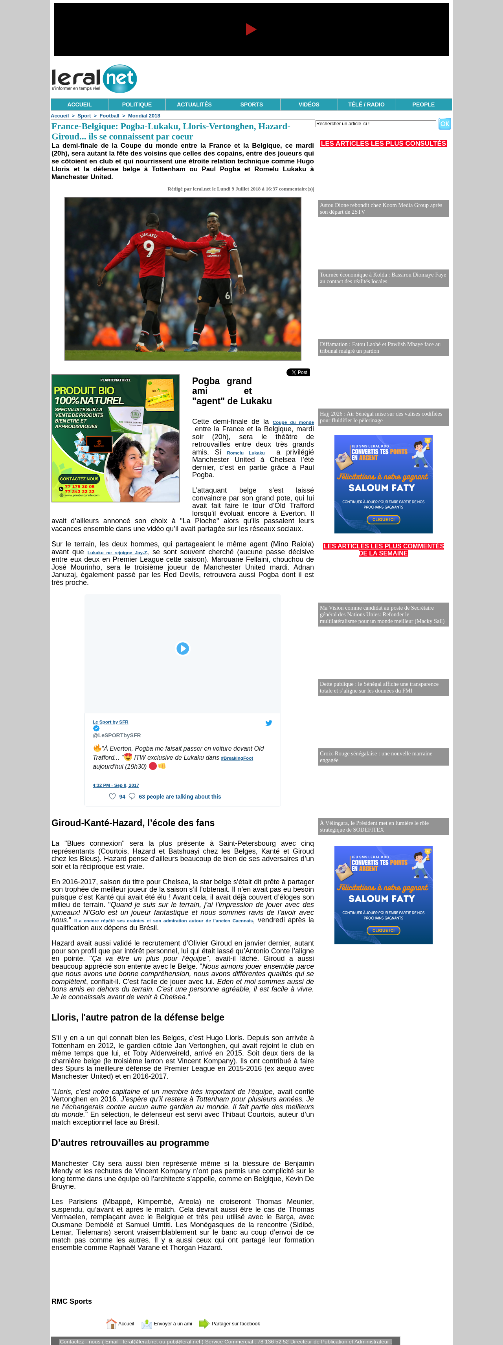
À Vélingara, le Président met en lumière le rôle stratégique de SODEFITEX (372, 827)
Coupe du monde (294, 422)
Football (109, 116)
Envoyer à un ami (163, 1315)
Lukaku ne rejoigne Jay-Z (111, 552)
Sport (84, 116)
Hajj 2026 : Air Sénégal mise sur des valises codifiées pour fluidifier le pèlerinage (379, 417)
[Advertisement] (309, 76)
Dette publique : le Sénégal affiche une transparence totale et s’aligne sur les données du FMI (377, 688)
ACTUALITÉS (194, 104)
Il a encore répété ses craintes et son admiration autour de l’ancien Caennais (163, 913)
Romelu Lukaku (246, 453)
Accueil (60, 116)
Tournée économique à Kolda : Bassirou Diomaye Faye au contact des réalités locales (381, 278)
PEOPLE (424, 104)
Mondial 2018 (144, 116)
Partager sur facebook (235, 1315)
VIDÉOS (309, 104)
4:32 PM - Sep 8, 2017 (114, 777)
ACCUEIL (79, 104)
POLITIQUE (137, 104)
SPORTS (251, 104)
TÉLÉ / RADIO (366, 104)
